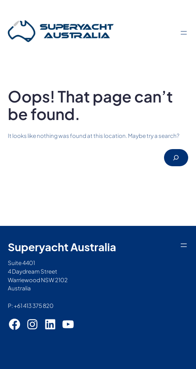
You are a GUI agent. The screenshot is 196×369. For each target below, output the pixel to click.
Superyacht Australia (62, 246)
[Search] (176, 158)
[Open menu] (183, 32)
